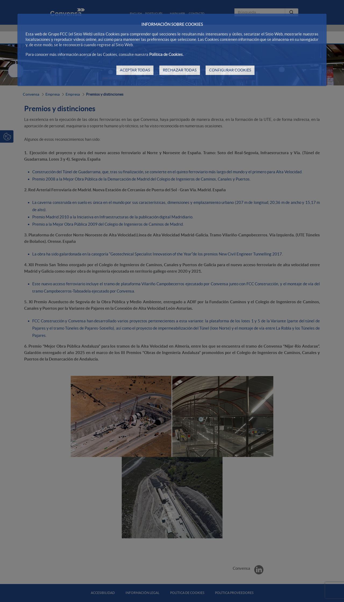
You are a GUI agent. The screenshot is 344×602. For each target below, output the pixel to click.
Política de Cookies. (166, 54)
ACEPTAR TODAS (135, 70)
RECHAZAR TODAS (179, 70)
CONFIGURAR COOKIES (230, 70)
